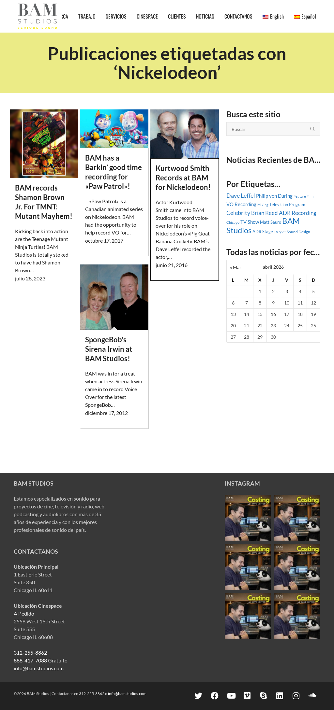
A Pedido (24, 613)
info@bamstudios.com (39, 668)
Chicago (232, 222)
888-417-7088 (30, 660)
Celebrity (238, 212)
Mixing (262, 205)
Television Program (287, 204)
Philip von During (274, 196)
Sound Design (298, 231)
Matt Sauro (270, 222)
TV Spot (280, 232)
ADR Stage (262, 231)
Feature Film (303, 196)
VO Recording (241, 204)
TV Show (249, 222)
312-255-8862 (30, 652)
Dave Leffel (240, 195)
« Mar (235, 267)
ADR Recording (297, 213)
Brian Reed (264, 213)
